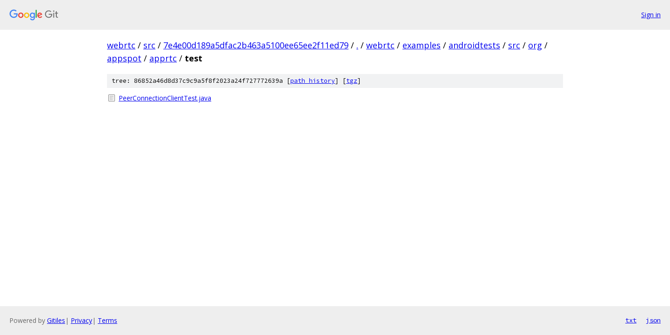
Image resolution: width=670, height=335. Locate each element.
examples (421, 45)
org (535, 45)
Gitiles (56, 320)
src (149, 45)
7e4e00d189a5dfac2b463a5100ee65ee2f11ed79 (255, 45)
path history (312, 81)
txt (630, 320)
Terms (107, 320)
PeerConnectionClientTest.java (165, 98)
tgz (351, 81)
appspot (124, 58)
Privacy (81, 320)
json (653, 320)
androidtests (474, 45)
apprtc (163, 58)
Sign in (651, 14)
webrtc (121, 45)
